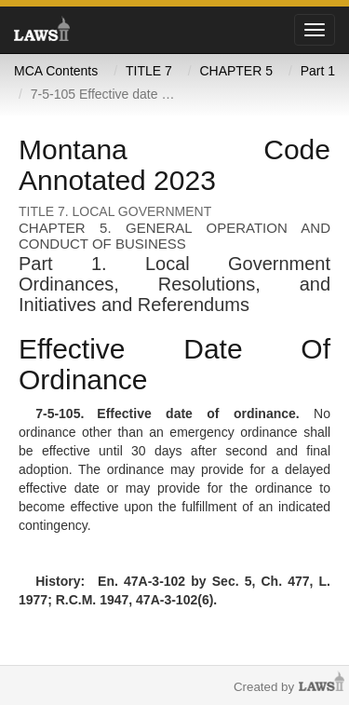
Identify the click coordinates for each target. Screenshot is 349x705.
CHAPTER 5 (236, 70)
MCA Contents (56, 70)
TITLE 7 (149, 70)
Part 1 (318, 70)
